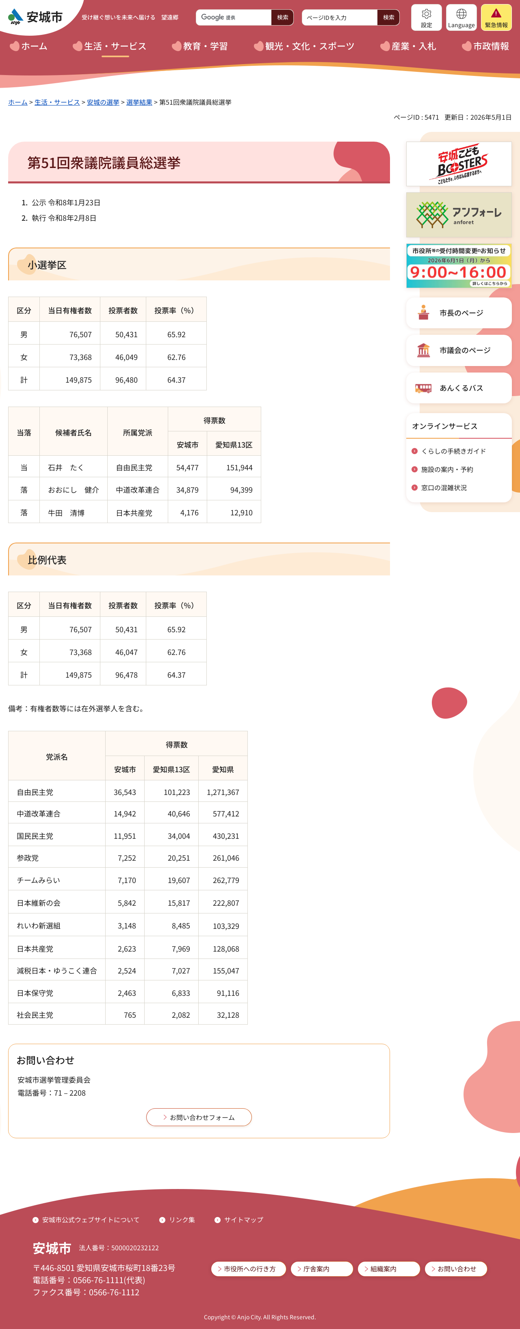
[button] (426, 17)
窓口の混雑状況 (444, 487)
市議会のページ (465, 350)
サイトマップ (243, 1219)
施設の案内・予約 (447, 469)
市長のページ (461, 312)
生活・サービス (57, 102)
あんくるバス (461, 387)
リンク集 (182, 1219)
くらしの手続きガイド (453, 451)
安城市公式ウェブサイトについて (91, 1219)
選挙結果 (139, 102)
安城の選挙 (103, 102)
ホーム (18, 102)
